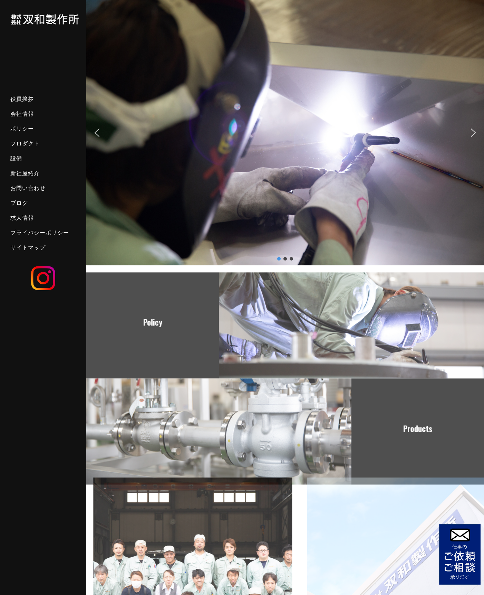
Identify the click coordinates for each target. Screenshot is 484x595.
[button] (97, 132)
